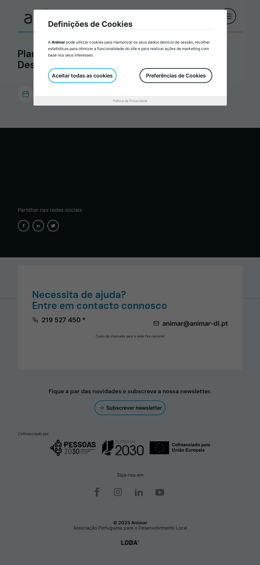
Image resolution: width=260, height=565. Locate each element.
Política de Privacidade (130, 101)
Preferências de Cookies (176, 75)
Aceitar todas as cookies (82, 75)
